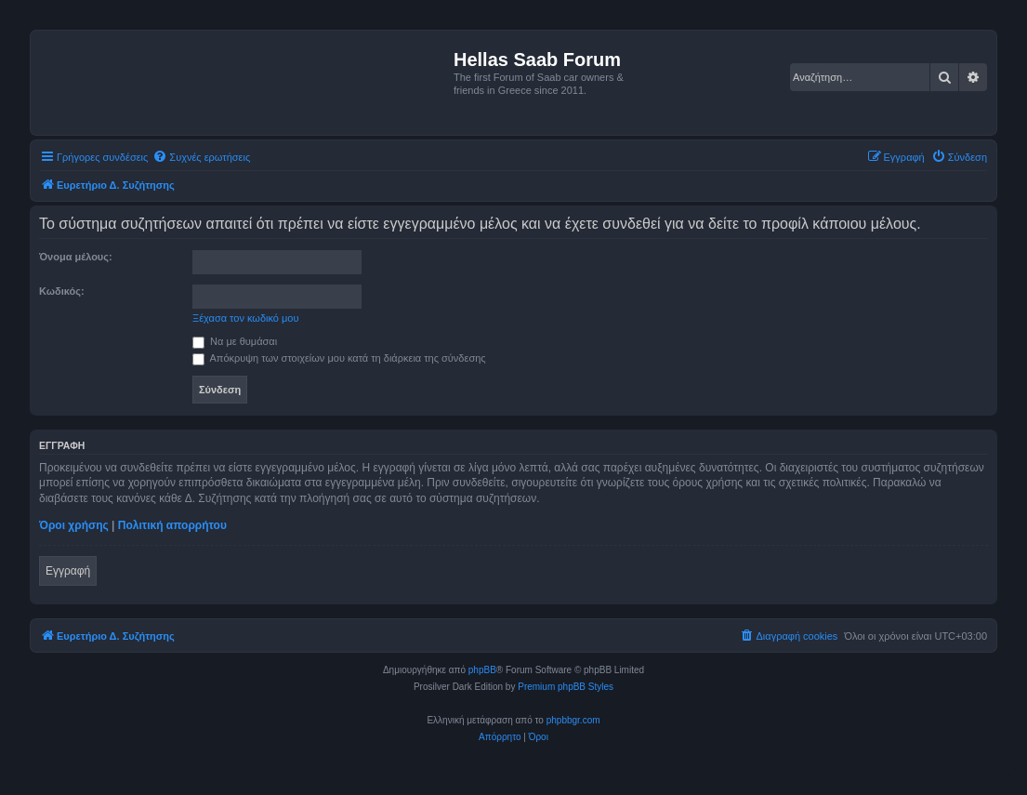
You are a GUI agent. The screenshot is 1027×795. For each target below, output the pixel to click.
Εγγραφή (68, 570)
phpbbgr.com (573, 720)
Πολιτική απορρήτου (172, 525)
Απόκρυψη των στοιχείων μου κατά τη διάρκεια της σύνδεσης (339, 358)
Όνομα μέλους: (75, 256)
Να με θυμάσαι (234, 341)
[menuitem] (201, 157)
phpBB (482, 670)
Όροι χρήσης (74, 525)
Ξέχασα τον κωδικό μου (245, 318)
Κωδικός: (62, 291)
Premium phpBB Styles (565, 687)
